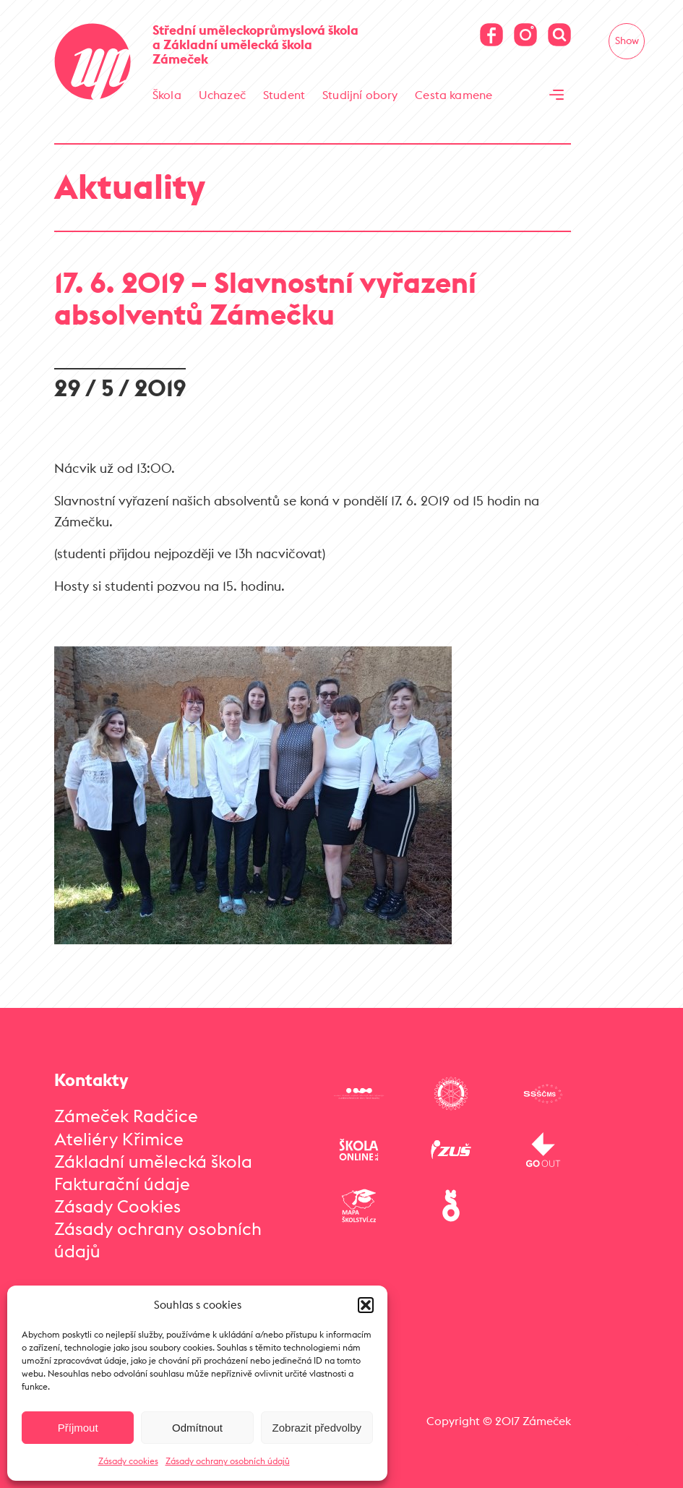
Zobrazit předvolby (316, 1427)
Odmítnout (197, 1427)
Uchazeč (222, 94)
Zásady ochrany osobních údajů (228, 1460)
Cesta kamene (453, 94)
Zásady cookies (128, 1460)
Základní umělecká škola (153, 1161)
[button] (365, 1305)
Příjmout (78, 1427)
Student (284, 94)
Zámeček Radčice (126, 1115)
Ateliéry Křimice (119, 1139)
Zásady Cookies (117, 1206)
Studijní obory (360, 94)
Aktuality (129, 186)
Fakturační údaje (122, 1183)
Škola (167, 94)
